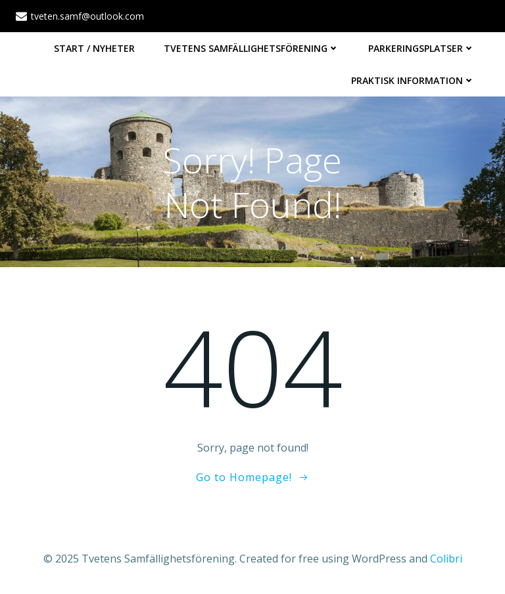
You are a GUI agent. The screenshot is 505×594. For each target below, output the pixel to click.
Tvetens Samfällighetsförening (251, 48)
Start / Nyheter (94, 48)
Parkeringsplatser (421, 48)
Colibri (446, 558)
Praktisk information (413, 80)
